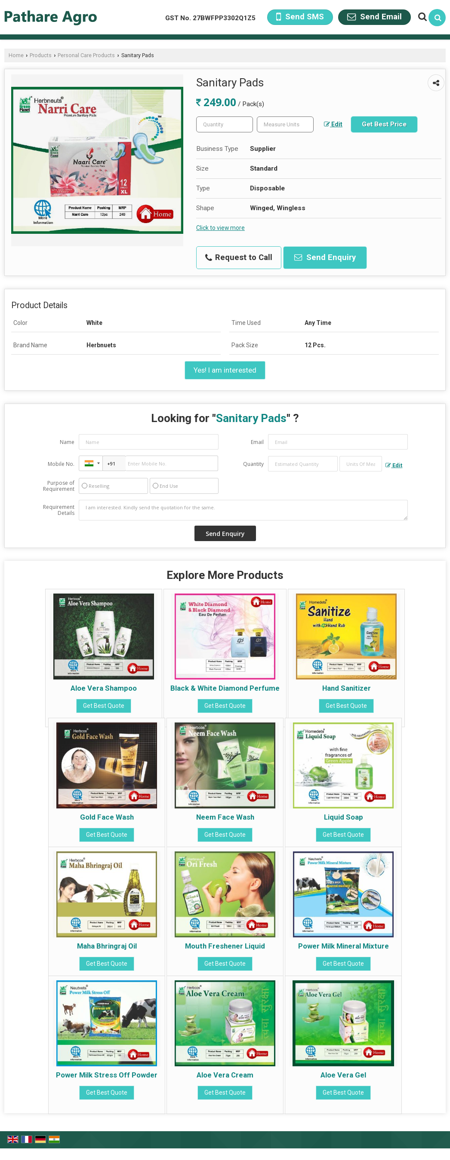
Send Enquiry (325, 257)
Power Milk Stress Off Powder (106, 1075)
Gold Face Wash (107, 817)
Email (257, 442)
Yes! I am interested (225, 370)
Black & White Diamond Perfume (225, 688)
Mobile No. (61, 464)
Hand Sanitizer (346, 688)
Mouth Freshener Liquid (225, 946)
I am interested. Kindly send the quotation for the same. (243, 510)
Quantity (253, 464)
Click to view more (220, 227)
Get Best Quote (103, 705)
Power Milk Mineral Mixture (343, 946)
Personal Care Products (86, 55)
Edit (333, 124)
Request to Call (238, 257)
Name (67, 442)
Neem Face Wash (225, 817)
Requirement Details (58, 510)
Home (16, 55)
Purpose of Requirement (58, 486)
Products (41, 55)
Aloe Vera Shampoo (104, 688)
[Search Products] (421, 16)
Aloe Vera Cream (225, 1075)
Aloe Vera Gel (343, 1075)
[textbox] (285, 124)
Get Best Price (384, 124)
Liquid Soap (343, 817)
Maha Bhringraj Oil (107, 946)
